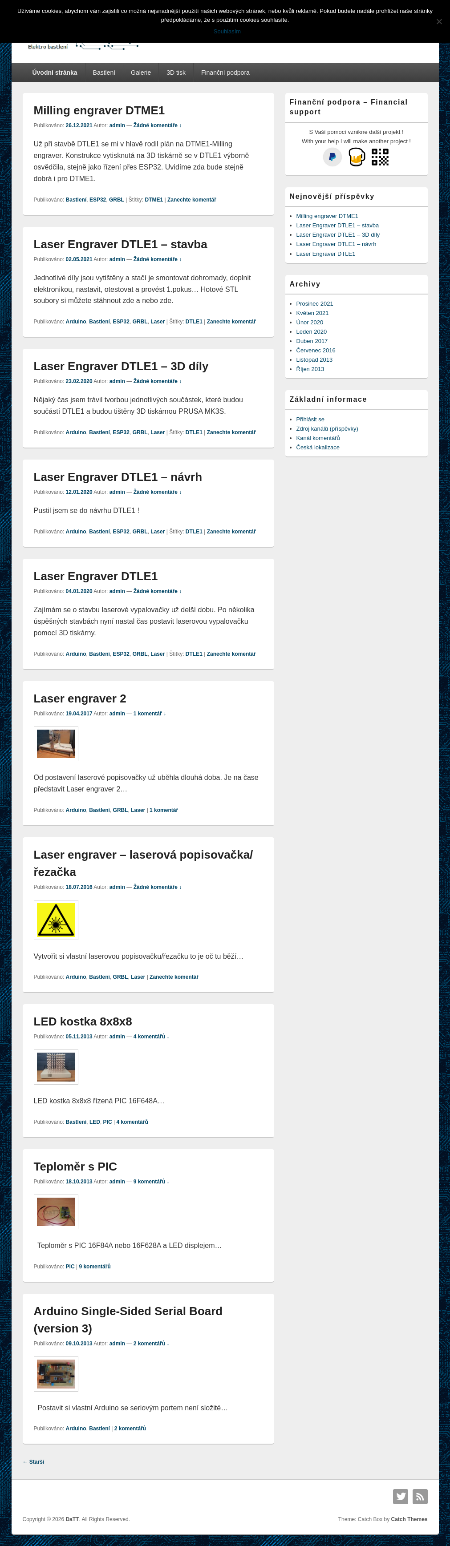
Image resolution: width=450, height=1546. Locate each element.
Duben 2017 (312, 341)
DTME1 (154, 200)
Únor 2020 (310, 322)
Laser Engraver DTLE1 (96, 576)
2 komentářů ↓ (152, 1343)
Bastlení (104, 72)
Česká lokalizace (318, 447)
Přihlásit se (310, 419)
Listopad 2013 (314, 359)
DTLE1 (194, 322)
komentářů (132, 1122)
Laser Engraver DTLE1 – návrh (118, 477)
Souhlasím (227, 31)
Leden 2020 (311, 331)
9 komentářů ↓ (152, 1182)
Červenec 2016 (316, 350)
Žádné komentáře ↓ (158, 125)
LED (94, 1122)
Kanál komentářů (318, 438)
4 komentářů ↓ (152, 1036)
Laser (157, 322)
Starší (34, 1462)
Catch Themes (409, 1519)
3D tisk (176, 72)
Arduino (76, 322)
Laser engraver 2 (80, 698)
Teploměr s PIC (75, 1166)
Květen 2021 (312, 313)
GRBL (116, 200)
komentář (164, 810)
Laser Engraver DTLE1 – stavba (120, 244)
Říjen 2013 (310, 369)
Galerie (141, 72)
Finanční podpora (225, 72)
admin (117, 125)
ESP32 (97, 200)
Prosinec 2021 (314, 303)
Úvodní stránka (54, 72)
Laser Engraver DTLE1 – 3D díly (121, 366)
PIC (107, 1122)
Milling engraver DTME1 (99, 110)
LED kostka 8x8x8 (83, 1021)
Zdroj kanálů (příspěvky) (327, 428)
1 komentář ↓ (150, 713)
